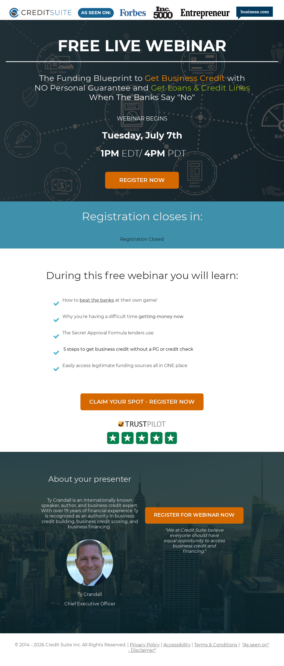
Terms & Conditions (215, 644)
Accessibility (177, 644)
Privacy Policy (145, 644)
